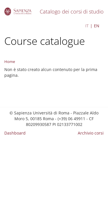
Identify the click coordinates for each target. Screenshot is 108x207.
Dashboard (15, 133)
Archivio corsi (91, 133)
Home (9, 61)
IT (87, 25)
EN (96, 25)
